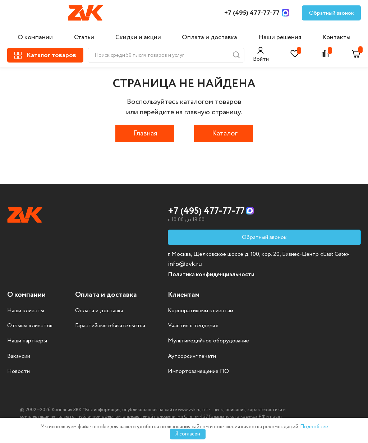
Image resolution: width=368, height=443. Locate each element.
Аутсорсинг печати (192, 356)
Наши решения (279, 37)
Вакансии (18, 356)
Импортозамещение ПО (198, 371)
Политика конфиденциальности (211, 275)
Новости (18, 371)
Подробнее (314, 426)
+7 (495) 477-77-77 (252, 13)
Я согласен (187, 434)
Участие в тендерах (193, 326)
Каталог (225, 133)
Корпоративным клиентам (200, 311)
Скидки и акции (138, 37)
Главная (145, 133)
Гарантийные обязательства (110, 326)
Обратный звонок (331, 13)
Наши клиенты (25, 311)
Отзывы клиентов (29, 326)
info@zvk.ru (185, 264)
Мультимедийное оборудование (208, 341)
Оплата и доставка (209, 37)
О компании (35, 37)
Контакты (336, 37)
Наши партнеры (27, 341)
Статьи (84, 37)
